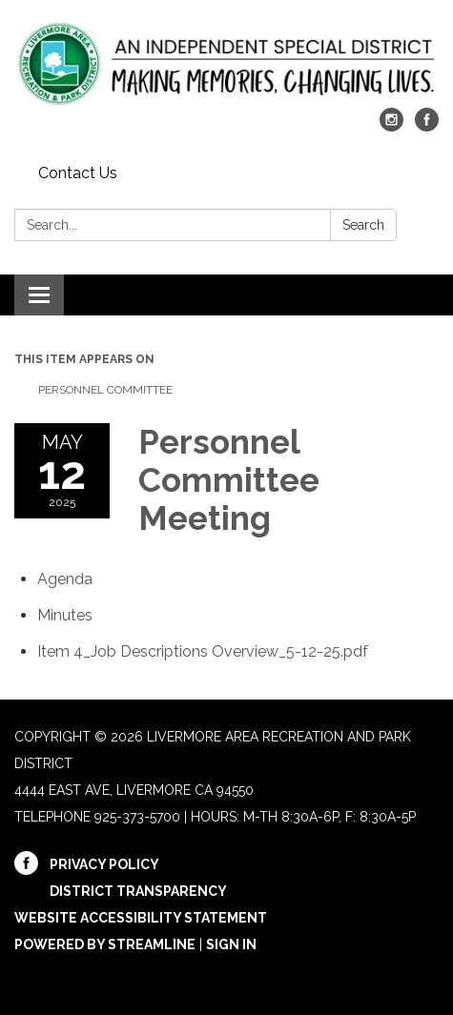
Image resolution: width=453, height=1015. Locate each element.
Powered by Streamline (105, 944)
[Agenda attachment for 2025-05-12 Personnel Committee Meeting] (65, 579)
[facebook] (427, 126)
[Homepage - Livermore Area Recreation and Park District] (226, 63)
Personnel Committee (106, 389)
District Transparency (138, 891)
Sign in (231, 944)
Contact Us (77, 173)
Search (363, 225)
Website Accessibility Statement (140, 917)
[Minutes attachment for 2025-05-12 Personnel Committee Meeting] (65, 615)
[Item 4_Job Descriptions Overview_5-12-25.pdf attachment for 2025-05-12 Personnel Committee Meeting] (202, 651)
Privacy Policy (104, 864)
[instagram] (391, 126)
